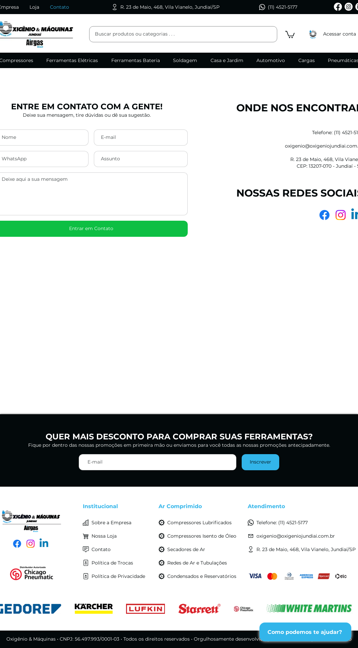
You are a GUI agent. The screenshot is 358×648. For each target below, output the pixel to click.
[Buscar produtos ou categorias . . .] (174, 34)
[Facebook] (338, 7)
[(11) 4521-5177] (279, 7)
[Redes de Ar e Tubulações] (200, 563)
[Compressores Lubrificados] (200, 522)
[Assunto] (141, 159)
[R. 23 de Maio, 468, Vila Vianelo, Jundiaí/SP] (168, 7)
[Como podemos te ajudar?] (305, 632)
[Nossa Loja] (118, 536)
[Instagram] (349, 7)
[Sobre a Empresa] (118, 522)
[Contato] (118, 549)
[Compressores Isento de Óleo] (200, 536)
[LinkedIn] (44, 543)
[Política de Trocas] (118, 563)
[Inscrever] (260, 462)
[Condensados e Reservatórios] (200, 576)
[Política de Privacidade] (118, 576)
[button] (290, 34)
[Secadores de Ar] (200, 549)
